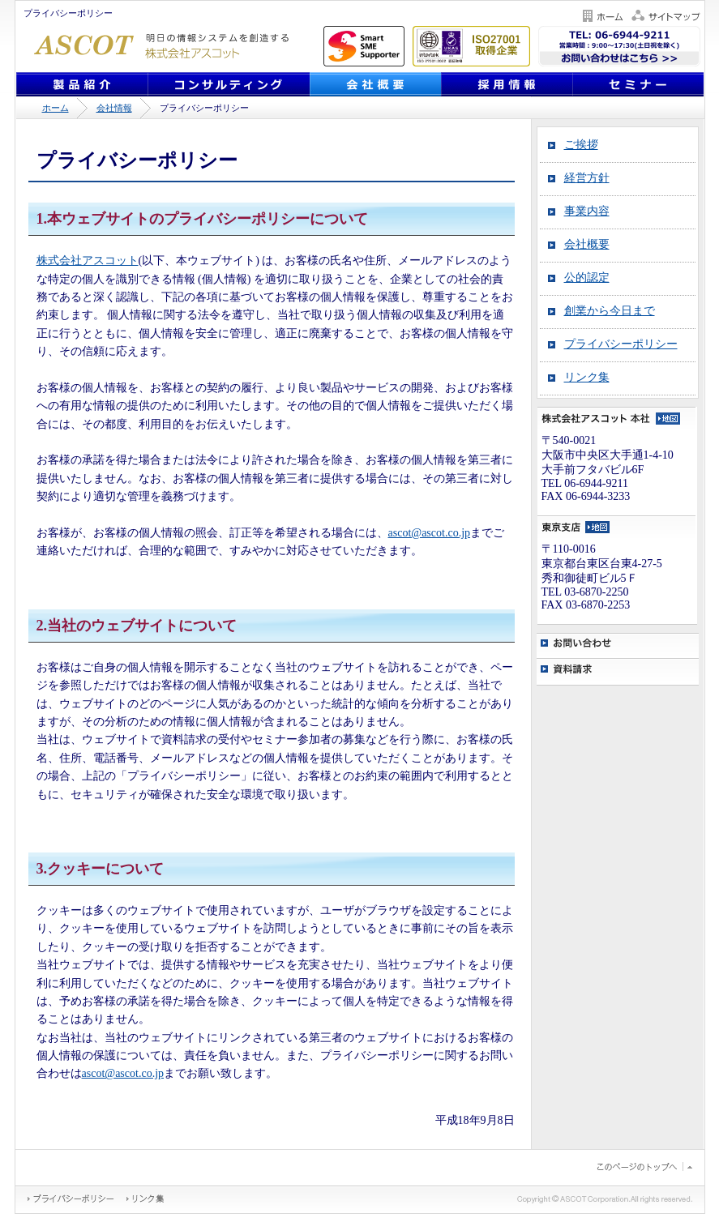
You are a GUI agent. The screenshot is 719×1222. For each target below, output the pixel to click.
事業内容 (587, 211)
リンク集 (587, 377)
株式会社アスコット (87, 260)
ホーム (55, 108)
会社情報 (114, 108)
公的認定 (587, 277)
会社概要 (587, 244)
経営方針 (587, 178)
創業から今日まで (609, 311)
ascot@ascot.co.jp (429, 533)
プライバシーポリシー (621, 344)
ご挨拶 (581, 145)
